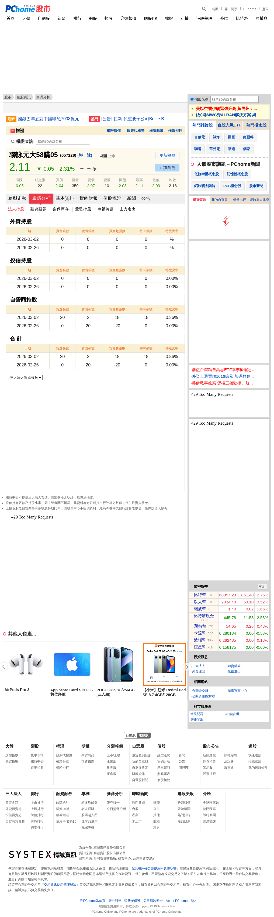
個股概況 (112, 198)
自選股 (44, 18)
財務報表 (163, 774)
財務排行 (37, 815)
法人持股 (16, 209)
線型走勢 (17, 198)
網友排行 (37, 827)
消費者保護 (132, 901)
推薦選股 (254, 761)
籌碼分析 (41, 198)
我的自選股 (219, 200)
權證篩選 (156, 131)
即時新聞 (140, 793)
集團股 (111, 768)
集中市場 (37, 755)
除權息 (261, 18)
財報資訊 (138, 774)
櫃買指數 (11, 761)
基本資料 (65, 198)
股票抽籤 (209, 774)
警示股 (208, 768)
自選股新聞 (140, 780)
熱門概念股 (256, 125)
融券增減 (62, 815)
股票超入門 (89, 815)
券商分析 (115, 793)
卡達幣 (200, 633)
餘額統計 (62, 803)
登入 (265, 8)
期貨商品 (87, 755)
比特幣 (242, 18)
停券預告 (209, 761)
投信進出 (234, 671)
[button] (187, 667)
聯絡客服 (196, 719)
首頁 (10, 18)
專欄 (85, 793)
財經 (156, 821)
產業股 (111, 761)
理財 (156, 827)
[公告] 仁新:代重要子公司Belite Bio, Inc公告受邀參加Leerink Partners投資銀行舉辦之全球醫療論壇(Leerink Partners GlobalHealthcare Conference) (135, 118)
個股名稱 (202, 99)
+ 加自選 (167, 167)
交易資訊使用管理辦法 (60, 885)
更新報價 (167, 155)
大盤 (26, 18)
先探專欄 (87, 827)
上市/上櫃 (113, 755)
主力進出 (128, 209)
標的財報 (88, 198)
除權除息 (230, 755)
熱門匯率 (209, 809)
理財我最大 (89, 821)
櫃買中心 (37, 761)
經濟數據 (209, 821)
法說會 (229, 761)
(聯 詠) (84, 155)
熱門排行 (184, 815)
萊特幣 (200, 626)
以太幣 (200, 601)
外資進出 (198, 671)
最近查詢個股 (141, 755)
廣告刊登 (114, 901)
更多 (262, 586)
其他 (156, 815)
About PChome (177, 901)
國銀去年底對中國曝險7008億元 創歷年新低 (51, 118)
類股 (109, 18)
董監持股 (83, 209)
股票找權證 (135, 131)
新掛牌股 (209, 755)
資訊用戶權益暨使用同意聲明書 (153, 868)
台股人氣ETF (229, 125)
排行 (77, 18)
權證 (169, 18)
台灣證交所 (200, 691)
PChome (249, 8)
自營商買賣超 (15, 821)
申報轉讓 (106, 209)
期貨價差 (87, 761)
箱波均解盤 (89, 803)
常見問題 (196, 714)
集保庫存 (61, 209)
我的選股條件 (258, 768)
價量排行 (239, 200)
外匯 (224, 18)
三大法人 (198, 666)
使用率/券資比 (66, 821)
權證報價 (114, 131)
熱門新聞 (138, 803)
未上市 (137, 821)
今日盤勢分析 (116, 809)
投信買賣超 (13, 815)
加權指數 (11, 755)
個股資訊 (24, 97)
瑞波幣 (200, 608)
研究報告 (113, 803)
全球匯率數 (211, 803)
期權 (185, 18)
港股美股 (204, 18)
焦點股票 (184, 821)
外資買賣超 (13, 809)
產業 (135, 815)
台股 (135, 809)
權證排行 (175, 131)
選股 (93, 18)
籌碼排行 (37, 821)
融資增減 (62, 809)
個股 (161, 746)
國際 (156, 803)
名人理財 (87, 809)
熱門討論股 (202, 125)
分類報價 (128, 18)
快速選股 (254, 755)
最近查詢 (199, 200)
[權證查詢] (63, 141)
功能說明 (232, 714)
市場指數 (37, 768)
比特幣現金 (204, 615)
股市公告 (211, 746)
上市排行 (37, 803)
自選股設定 (140, 768)
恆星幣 (200, 647)
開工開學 (230, 8)
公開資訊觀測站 (203, 696)
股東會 (229, 768)
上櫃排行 (37, 809)
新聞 (215, 8)
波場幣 (200, 640)
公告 (146, 198)
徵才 (194, 901)
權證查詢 (22, 141)
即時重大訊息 (259, 200)
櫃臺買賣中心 (237, 691)
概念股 (111, 774)
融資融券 (38, 209)
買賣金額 (11, 803)
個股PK (150, 18)
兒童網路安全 (153, 901)
